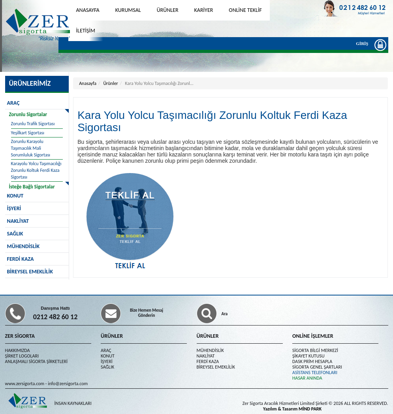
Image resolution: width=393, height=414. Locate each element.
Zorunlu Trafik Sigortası (33, 123)
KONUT (108, 356)
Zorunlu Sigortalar (28, 114)
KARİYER (203, 10)
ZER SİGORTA (20, 336)
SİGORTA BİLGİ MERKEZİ (315, 350)
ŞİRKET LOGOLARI (22, 356)
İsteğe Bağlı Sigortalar (32, 187)
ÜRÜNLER (168, 10)
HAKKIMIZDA (17, 350)
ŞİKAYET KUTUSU (308, 356)
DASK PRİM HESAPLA (312, 361)
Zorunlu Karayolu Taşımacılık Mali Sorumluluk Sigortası (31, 148)
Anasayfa (87, 83)
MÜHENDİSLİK (23, 246)
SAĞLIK (15, 233)
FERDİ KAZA (20, 259)
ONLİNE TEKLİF (245, 10)
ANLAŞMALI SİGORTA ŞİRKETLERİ (36, 361)
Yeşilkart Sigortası (28, 132)
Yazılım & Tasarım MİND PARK (292, 409)
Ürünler (110, 83)
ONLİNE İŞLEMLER (312, 336)
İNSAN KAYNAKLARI (73, 403)
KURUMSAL (128, 10)
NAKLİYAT (18, 221)
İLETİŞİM (86, 30)
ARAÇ (13, 103)
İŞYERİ (14, 208)
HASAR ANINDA (307, 378)
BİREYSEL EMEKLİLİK (30, 271)
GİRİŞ (364, 44)
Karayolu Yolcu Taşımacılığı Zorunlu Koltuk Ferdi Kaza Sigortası (36, 170)
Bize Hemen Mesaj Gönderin (146, 313)
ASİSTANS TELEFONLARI (314, 372)
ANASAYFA (88, 10)
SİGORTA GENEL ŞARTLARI (317, 367)
